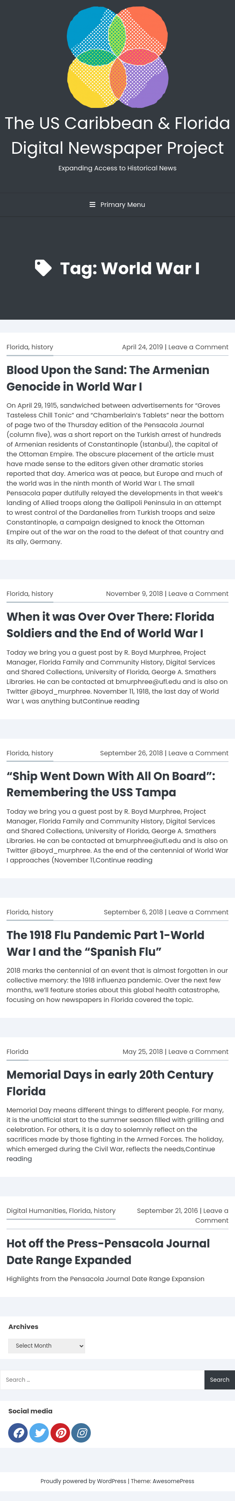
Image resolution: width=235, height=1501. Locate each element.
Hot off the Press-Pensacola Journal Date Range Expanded (108, 1252)
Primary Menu (117, 204)
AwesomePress (174, 1481)
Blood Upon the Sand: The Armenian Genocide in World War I (108, 378)
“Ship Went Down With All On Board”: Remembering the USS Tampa (111, 784)
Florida (18, 347)
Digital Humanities (36, 1210)
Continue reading (111, 701)
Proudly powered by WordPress (84, 1481)
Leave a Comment (198, 347)
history (42, 347)
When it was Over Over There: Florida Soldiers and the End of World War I (110, 625)
